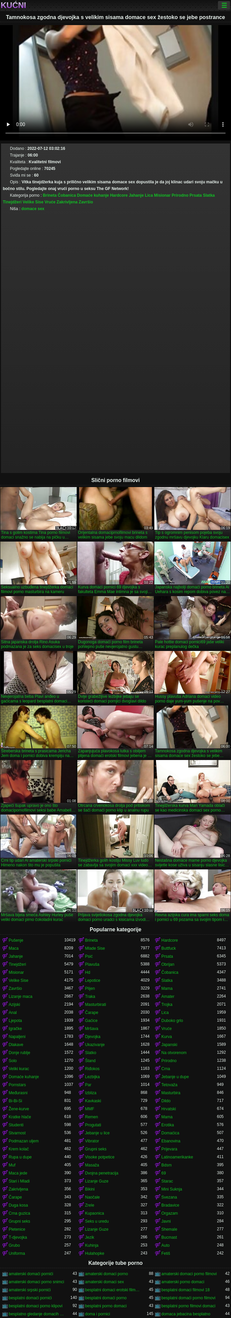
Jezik (89, 1237)
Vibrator (92, 1141)
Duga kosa (18, 1205)
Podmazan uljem (23, 1141)
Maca (13, 948)
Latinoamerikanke (177, 1157)
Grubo (14, 1245)
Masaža (92, 1165)
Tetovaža (169, 1084)
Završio (86, 202)
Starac (167, 1181)
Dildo (165, 1101)
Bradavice (170, 1205)
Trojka (166, 1004)
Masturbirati (95, 1004)
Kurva (166, 1036)
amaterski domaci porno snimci (36, 1282)
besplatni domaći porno (106, 1298)
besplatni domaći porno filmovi (188, 1298)
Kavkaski (93, 1101)
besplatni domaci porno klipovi (36, 1306)
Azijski (14, 1004)
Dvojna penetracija (101, 1173)
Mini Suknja (171, 1189)
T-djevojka (18, 1237)
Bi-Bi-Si (15, 1101)
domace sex (33, 208)
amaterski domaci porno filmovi (189, 1274)
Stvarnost (17, 1133)
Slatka (209, 195)
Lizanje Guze (96, 1181)
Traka (90, 996)
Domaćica (170, 1133)
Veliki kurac (19, 1068)
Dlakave (16, 1044)
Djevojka (92, 1036)
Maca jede (18, 1173)
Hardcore (119, 195)
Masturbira (170, 1093)
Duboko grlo (172, 1020)
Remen (91, 1117)
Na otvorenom (173, 1052)
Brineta (50, 195)
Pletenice (17, 1229)
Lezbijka (92, 1076)
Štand (90, 1060)
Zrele (89, 1205)
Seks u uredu (97, 1221)
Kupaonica (94, 1213)
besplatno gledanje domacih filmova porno (36, 1314)
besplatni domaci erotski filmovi (113, 1290)
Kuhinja (91, 1245)
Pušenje (16, 940)
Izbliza (90, 1093)
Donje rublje (19, 1052)
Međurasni (18, 1093)
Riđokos (92, 1068)
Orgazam (169, 1213)
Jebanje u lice (97, 1133)
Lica (149, 195)
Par (88, 1084)
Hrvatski (168, 1109)
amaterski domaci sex (104, 1282)
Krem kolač (19, 1149)
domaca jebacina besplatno (185, 1314)
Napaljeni (17, 1036)
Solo (13, 1060)
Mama (166, 988)
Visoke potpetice (99, 1157)
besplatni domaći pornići (30, 1298)
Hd (87, 972)
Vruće (50, 202)
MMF (89, 1109)
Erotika (167, 1125)
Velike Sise (33, 202)
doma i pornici (97, 1314)
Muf (12, 1165)
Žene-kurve (19, 1109)
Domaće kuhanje (93, 195)
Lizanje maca (20, 996)
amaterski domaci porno (106, 1274)
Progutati (93, 1125)
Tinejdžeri (12, 202)
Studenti (16, 1125)
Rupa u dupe (20, 1157)
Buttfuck (168, 948)
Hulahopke (94, 1253)
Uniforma (17, 1253)
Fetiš (165, 1253)
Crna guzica (19, 1213)
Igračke (15, 1028)
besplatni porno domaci (106, 1306)
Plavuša (92, 964)
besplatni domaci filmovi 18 (185, 1290)
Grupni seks (95, 1149)
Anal (13, 1012)
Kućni (13, 5)
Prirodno (180, 195)
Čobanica (67, 195)
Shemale (169, 1229)
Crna (165, 1068)
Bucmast (169, 1237)
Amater (167, 996)
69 (163, 1173)
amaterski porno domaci (182, 1282)
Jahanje (136, 195)
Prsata (195, 195)
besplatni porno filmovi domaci (188, 1306)
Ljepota (15, 1020)
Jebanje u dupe (175, 1076)
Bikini (90, 1189)
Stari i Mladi (19, 1181)
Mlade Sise (95, 948)
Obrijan (167, 964)
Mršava (91, 1028)
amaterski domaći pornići (31, 1274)
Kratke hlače (20, 1117)
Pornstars (17, 1084)
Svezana (169, 1197)
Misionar (162, 195)
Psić (89, 956)
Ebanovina (170, 1141)
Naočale (92, 1197)
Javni (166, 1221)
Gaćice (91, 1020)
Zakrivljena (67, 202)
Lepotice (92, 980)
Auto (165, 1245)
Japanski (169, 1044)
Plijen (90, 988)
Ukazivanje (95, 1044)
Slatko (90, 1052)
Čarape (91, 1012)
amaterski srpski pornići (30, 1290)
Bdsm (166, 1165)
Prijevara (169, 1149)
